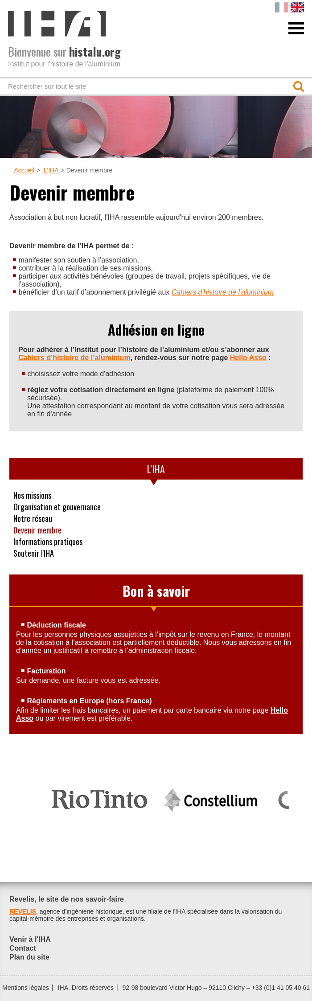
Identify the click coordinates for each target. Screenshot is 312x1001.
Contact (22, 948)
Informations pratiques (47, 541)
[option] (99, 795)
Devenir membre (37, 530)
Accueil (24, 170)
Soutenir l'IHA (33, 553)
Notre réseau (32, 518)
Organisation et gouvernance (57, 507)
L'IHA (51, 170)
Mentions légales (25, 987)
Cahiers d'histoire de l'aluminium (223, 292)
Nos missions (32, 495)
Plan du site (29, 957)
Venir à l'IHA (30, 939)
